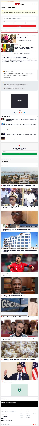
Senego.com (27, 408)
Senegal (5, 73)
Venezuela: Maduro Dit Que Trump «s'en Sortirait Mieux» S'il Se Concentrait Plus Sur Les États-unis (21, 129)
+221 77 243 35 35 (4, 411)
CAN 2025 (26, 73)
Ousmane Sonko (10, 73)
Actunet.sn (21, 417)
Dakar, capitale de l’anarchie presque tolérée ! (15, 57)
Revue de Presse (17, 73)
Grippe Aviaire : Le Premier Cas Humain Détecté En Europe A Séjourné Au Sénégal (19, 359)
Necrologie (5, 296)
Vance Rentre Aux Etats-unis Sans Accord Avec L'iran (14, 381)
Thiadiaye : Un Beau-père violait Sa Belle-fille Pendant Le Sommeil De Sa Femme (18, 316)
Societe (4, 209)
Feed (19, 75)
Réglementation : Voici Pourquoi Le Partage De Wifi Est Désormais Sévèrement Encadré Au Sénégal (20, 251)
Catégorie (4, 21)
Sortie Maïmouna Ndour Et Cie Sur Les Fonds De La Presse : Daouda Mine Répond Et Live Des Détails (21, 120)
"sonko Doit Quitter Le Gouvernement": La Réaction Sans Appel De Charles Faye (21, 124)
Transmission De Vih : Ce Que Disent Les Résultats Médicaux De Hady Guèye (17, 229)
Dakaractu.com (28, 417)
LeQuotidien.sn (28, 415)
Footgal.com (21, 413)
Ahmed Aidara (9, 75)
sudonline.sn (27, 413)
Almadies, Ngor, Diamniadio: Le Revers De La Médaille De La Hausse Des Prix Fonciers (19, 185)
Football (31, 73)
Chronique (4, 55)
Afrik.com (34, 413)
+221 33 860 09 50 (5, 413)
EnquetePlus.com (35, 408)
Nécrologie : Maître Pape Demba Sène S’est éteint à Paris (14, 295)
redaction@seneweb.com (8, 420)
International (6, 382)
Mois (15, 21)
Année (26, 21)
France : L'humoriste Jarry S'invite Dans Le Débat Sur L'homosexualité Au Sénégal (18, 338)
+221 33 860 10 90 (12, 411)
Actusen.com (21, 415)
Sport (4, 275)
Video (4, 339)
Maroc (4, 75)
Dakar (22, 73)
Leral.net (21, 408)
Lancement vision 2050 (7, 77)
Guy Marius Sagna (24, 75)
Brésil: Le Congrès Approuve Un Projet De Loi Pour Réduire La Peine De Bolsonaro (21, 134)
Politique (16, 44)
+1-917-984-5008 (4, 416)
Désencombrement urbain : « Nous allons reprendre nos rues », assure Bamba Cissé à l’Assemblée (24, 47)
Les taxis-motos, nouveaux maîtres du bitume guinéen (26, 36)
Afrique (18, 34)
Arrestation (14, 75)
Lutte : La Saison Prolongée (11, 139)
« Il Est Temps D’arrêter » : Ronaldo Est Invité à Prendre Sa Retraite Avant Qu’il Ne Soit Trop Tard (20, 274)
